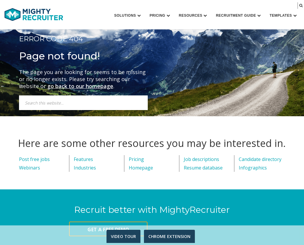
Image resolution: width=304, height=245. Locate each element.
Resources (193, 15)
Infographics (253, 168)
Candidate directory (260, 159)
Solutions (127, 15)
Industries (85, 168)
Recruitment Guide (238, 15)
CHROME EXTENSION (169, 236)
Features (83, 159)
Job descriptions (201, 159)
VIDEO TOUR (123, 236)
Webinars (29, 168)
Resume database (203, 168)
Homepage (141, 168)
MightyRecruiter (33, 14)
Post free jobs (34, 159)
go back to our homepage (80, 86)
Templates (283, 15)
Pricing (160, 15)
